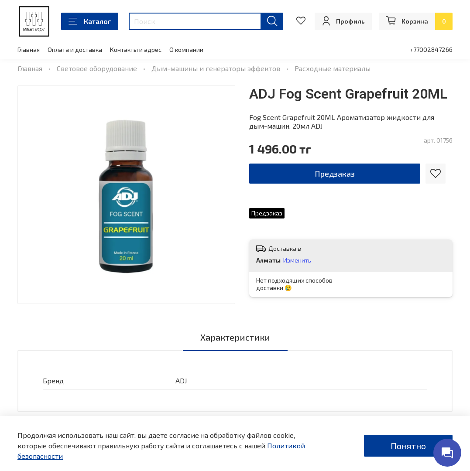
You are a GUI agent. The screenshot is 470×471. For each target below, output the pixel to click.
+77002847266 (431, 49)
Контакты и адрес (135, 49)
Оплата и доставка (75, 49)
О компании (186, 49)
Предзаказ (335, 173)
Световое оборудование (97, 68)
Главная (28, 49)
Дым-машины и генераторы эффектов (215, 68)
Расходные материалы (333, 68)
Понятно (408, 445)
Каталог (90, 21)
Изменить (297, 260)
